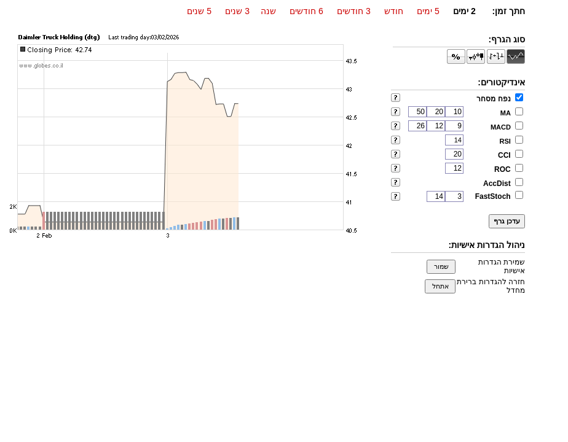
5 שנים (199, 11)
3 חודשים (354, 11)
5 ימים (428, 11)
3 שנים (237, 11)
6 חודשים (306, 11)
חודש (393, 11)
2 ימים (464, 11)
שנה (268, 11)
